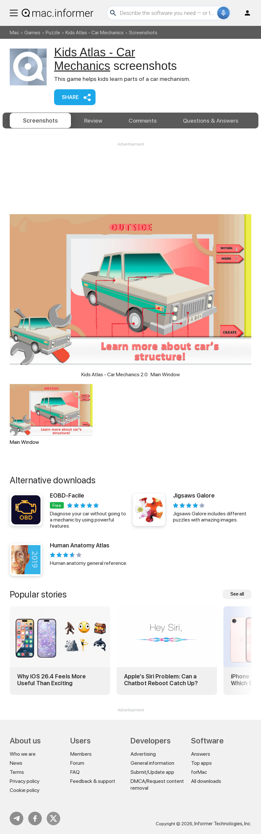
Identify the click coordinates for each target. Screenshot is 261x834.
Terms (17, 772)
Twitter (53, 818)
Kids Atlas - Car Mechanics (94, 32)
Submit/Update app (152, 772)
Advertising (143, 754)
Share (70, 97)
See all (237, 594)
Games (32, 32)
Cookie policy (25, 790)
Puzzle (53, 32)
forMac (199, 772)
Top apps (201, 763)
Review (93, 120)
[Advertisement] (130, 167)
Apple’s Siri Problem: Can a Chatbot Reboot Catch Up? (161, 680)
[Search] (167, 12)
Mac (14, 32)
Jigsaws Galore (194, 495)
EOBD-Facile (67, 495)
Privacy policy (25, 781)
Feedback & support (92, 781)
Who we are (23, 754)
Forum (77, 763)
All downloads (206, 781)
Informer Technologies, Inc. (222, 824)
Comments (143, 120)
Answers (210, 120)
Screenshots (40, 120)
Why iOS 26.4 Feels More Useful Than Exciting (51, 680)
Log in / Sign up (244, 13)
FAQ (75, 772)
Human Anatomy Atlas (79, 545)
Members (81, 754)
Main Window (51, 414)
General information (152, 763)
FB (35, 818)
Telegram (16, 818)
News (16, 763)
